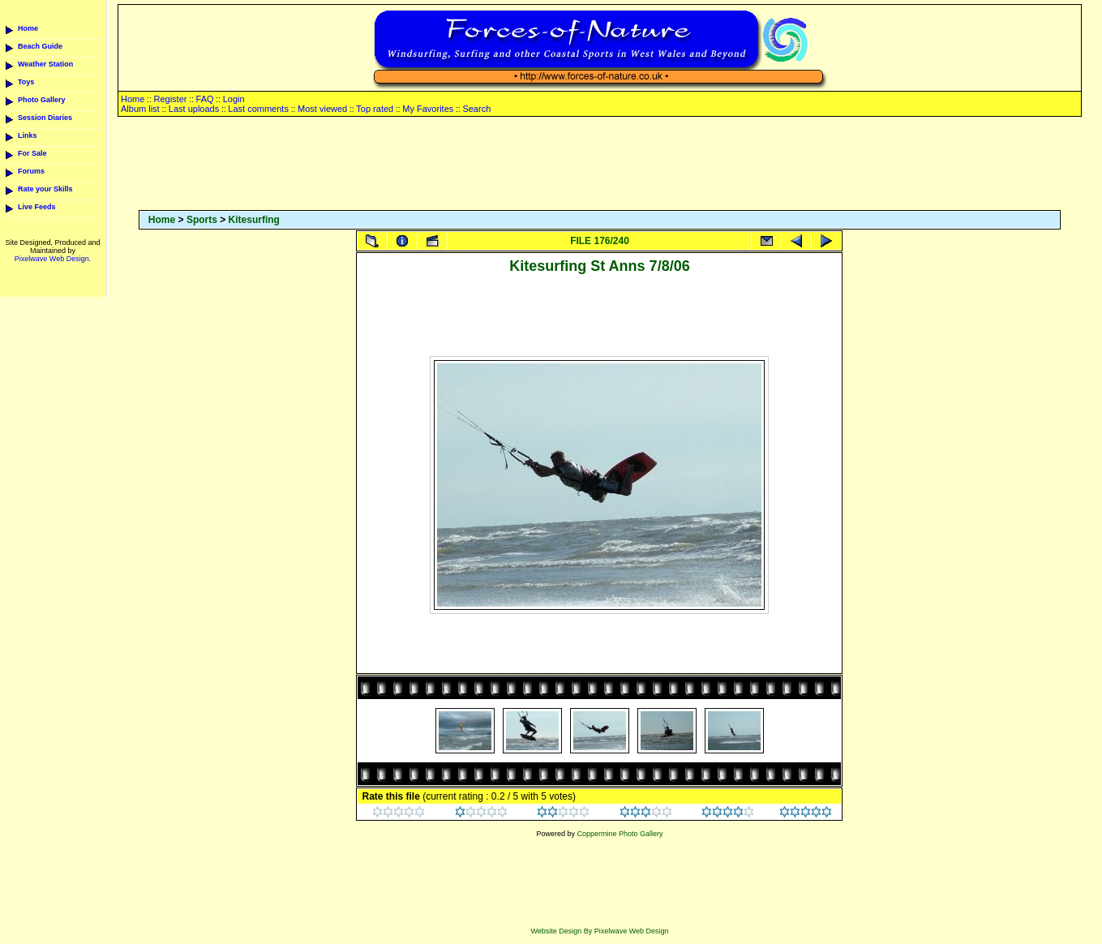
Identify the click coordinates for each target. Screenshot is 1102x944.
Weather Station (45, 64)
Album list (140, 109)
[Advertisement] (599, 164)
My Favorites (427, 109)
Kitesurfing (254, 219)
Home (28, 28)
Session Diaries (45, 118)
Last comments (258, 109)
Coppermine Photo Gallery (619, 834)
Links (27, 135)
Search (476, 109)
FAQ (205, 99)
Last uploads (194, 109)
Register (170, 99)
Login (234, 99)
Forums (31, 171)
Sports (202, 219)
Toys (26, 82)
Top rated (374, 109)
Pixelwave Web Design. (53, 259)
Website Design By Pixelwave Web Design (599, 931)
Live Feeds (37, 207)
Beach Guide (40, 46)
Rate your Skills (45, 189)
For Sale (32, 153)
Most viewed (322, 109)
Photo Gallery (42, 100)
